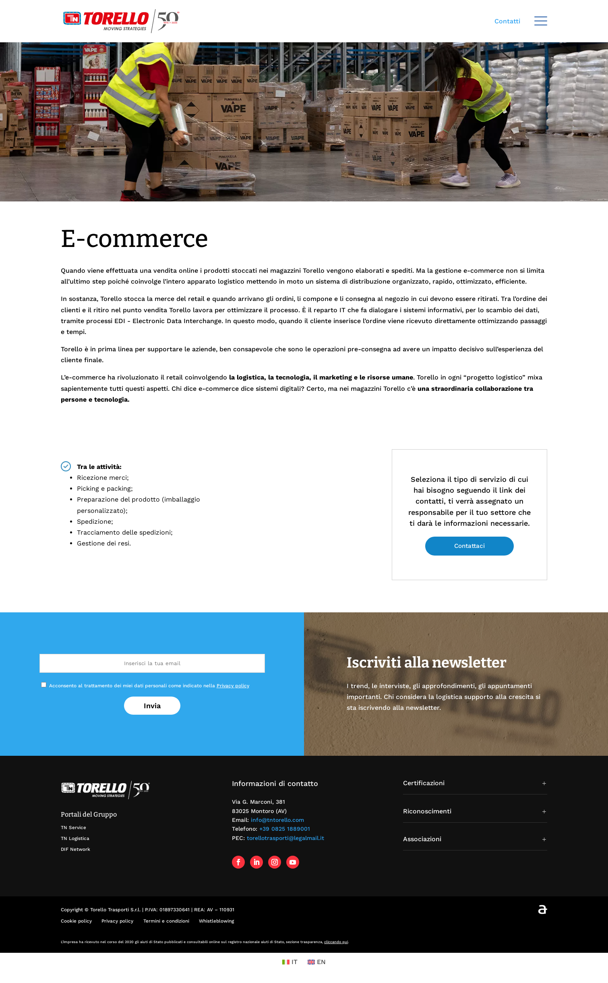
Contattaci (470, 546)
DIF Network (76, 849)
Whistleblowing (216, 921)
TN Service (73, 827)
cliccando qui (336, 942)
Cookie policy (76, 921)
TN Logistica (75, 838)
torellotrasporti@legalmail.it (285, 838)
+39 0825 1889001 (284, 828)
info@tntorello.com (277, 820)
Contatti (507, 21)
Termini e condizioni (166, 921)
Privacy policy (233, 685)
